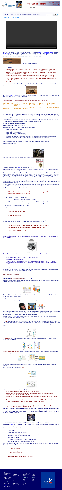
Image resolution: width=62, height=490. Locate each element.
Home (25, 7)
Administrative (7, 475)
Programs (15, 482)
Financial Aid (15, 476)
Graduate (15, 474)
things (19, 167)
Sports (33, 473)
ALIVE (32, 167)
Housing (24, 479)
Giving (33, 480)
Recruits (33, 475)
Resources (48, 7)
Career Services (26, 486)
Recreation (25, 483)
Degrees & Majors (7, 485)
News (14, 480)
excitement (46, 53)
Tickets (33, 474)
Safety (24, 482)
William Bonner (16, 316)
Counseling (25, 484)
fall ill (43, 169)
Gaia (12, 424)
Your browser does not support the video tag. (31, 35)
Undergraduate (16, 473)
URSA (14, 486)
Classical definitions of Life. (11, 95)
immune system (8, 170)
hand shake (51, 300)
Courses (40, 7)
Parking (24, 480)
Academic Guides (7, 486)
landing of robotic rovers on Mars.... (46, 52)
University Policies (7, 477)
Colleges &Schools (7, 483)
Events (33, 482)
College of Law (16, 475)
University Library (26, 473)
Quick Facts (6, 472)
